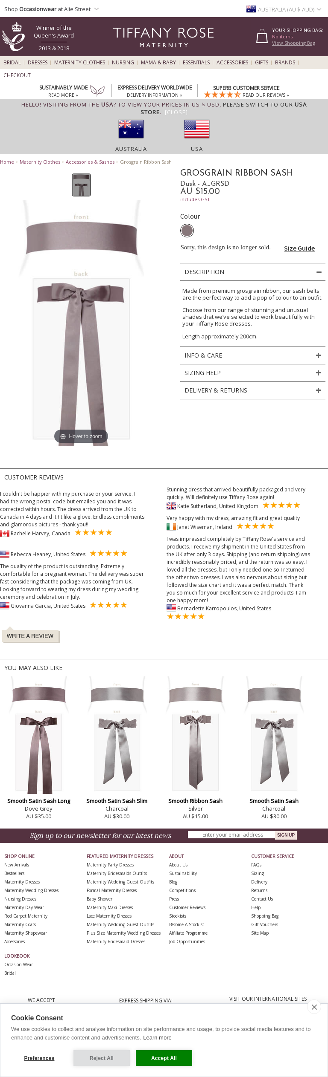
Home (7, 162)
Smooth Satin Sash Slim (116, 801)
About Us (178, 865)
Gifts (261, 62)
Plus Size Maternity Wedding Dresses (124, 933)
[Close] (176, 112)
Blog (173, 882)
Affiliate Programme (188, 933)
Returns (259, 890)
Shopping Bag (264, 916)
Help (256, 907)
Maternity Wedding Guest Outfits (120, 882)
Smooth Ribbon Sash (195, 801)
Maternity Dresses (22, 882)
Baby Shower (99, 899)
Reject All (102, 1058)
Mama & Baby (158, 62)
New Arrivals (16, 865)
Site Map (260, 933)
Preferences (39, 1058)
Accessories (232, 62)
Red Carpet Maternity (25, 916)
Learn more (157, 1037)
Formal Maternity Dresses (112, 890)
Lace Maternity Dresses (109, 916)
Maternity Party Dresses (110, 865)
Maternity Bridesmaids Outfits (117, 873)
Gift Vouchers (264, 924)
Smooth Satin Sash (274, 801)
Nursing (123, 62)
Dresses (37, 62)
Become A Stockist (186, 924)
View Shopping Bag (293, 43)
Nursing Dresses (20, 899)
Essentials (196, 62)
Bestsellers (14, 873)
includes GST (195, 199)
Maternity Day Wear (24, 907)
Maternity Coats (20, 924)
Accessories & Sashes (90, 162)
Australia (131, 149)
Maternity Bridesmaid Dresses (116, 941)
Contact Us (262, 899)
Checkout (17, 75)
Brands (285, 62)
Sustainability (183, 873)
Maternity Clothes (79, 62)
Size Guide (299, 248)
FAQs (256, 865)
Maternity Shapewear (25, 933)
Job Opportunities (187, 941)
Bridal (12, 62)
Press (174, 899)
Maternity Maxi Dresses (110, 907)
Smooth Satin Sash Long (38, 801)
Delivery (259, 882)
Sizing (257, 873)
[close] (314, 1006)
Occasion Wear (18, 964)
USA (197, 149)
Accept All (164, 1058)
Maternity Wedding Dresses (31, 890)
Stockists (177, 916)
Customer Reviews (187, 907)
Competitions (182, 890)
